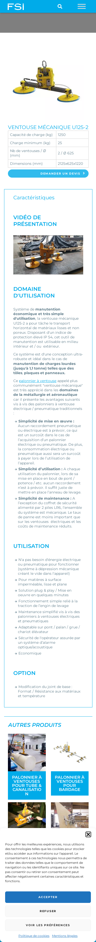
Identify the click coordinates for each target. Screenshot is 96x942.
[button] (88, 834)
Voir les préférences (48, 925)
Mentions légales (65, 936)
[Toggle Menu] (82, 6)
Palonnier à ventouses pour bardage (69, 783)
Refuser (48, 911)
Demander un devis (62, 173)
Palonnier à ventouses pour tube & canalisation (27, 785)
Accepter (47, 897)
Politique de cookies (33, 936)
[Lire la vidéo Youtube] (48, 254)
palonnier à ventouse (37, 380)
